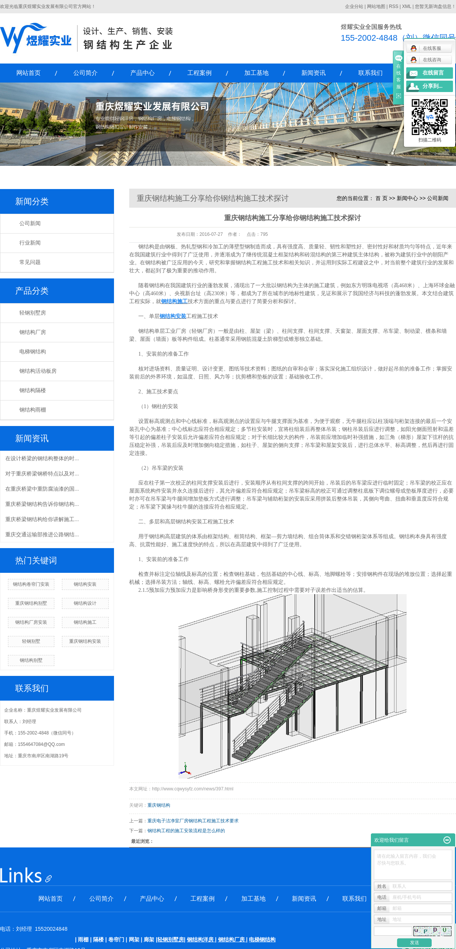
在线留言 (433, 73)
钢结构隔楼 (32, 390)
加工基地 (256, 73)
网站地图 (376, 6)
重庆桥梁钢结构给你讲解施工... (42, 519)
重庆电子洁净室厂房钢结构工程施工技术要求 (193, 820)
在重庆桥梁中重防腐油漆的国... (42, 489)
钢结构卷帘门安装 (31, 584)
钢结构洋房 (200, 939)
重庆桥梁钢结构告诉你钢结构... (42, 504)
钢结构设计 (85, 603)
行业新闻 (30, 243)
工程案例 (199, 73)
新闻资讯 (313, 73)
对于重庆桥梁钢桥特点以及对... (42, 474)
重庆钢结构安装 (85, 641)
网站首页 (28, 73)
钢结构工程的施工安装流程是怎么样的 (186, 830)
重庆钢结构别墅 (31, 603)
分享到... (433, 86)
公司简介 (85, 73)
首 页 (381, 198)
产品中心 (142, 73)
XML (406, 6)
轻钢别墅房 (32, 313)
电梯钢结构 (32, 351)
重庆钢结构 (158, 805)
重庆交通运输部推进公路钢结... (42, 534)
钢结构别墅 (31, 660)
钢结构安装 (85, 584)
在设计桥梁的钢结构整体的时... (42, 458)
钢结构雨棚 (32, 410)
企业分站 (354, 6)
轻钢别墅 (31, 641)
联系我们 (370, 73)
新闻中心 (407, 198)
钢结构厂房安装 (31, 622)
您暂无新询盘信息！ (435, 6)
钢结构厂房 (32, 332)
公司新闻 (30, 223)
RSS (393, 6)
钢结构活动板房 (38, 371)
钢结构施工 (85, 622)
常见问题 (30, 262)
